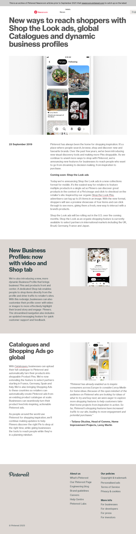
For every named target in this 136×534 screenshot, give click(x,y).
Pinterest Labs (78, 502)
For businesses (109, 504)
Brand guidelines (79, 490)
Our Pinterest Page (81, 481)
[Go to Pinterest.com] (19, 474)
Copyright (106, 477)
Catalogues (21, 366)
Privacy (105, 490)
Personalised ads (110, 482)
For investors (108, 516)
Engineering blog (79, 486)
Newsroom (18, 9)
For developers (109, 508)
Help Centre (77, 498)
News (37, 9)
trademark (120, 477)
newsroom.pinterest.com (93, 3)
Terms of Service (110, 486)
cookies (116, 490)
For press (106, 512)
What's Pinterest (79, 477)
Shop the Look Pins (103, 195)
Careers (74, 494)
